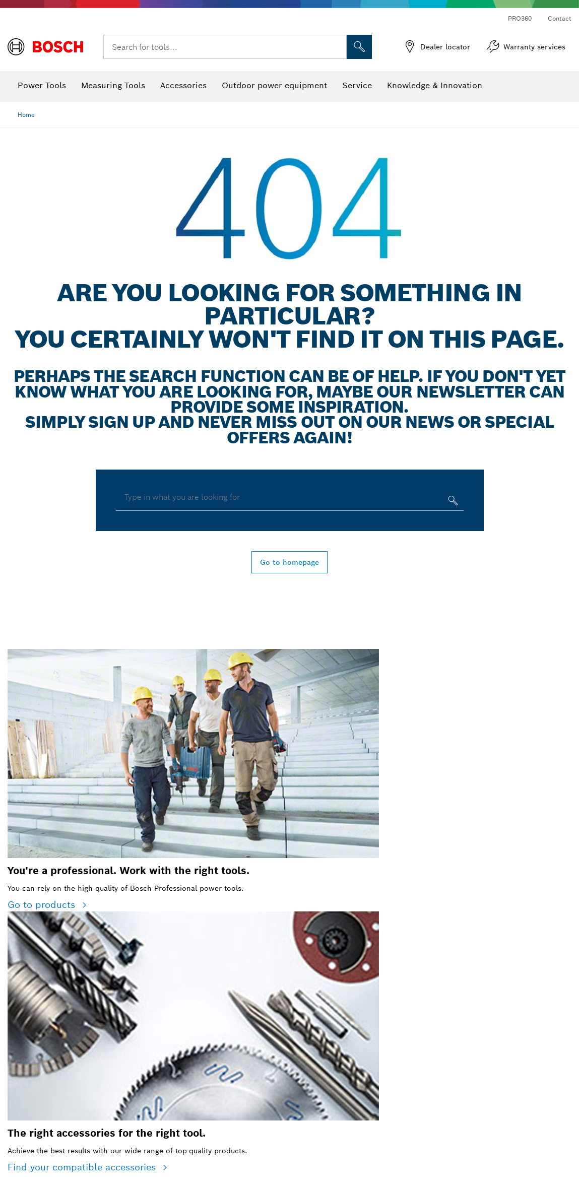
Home (26, 114)
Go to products (43, 904)
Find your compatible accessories (83, 1167)
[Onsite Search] (359, 47)
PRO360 (520, 18)
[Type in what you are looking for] (452, 502)
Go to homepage (289, 562)
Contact (559, 18)
